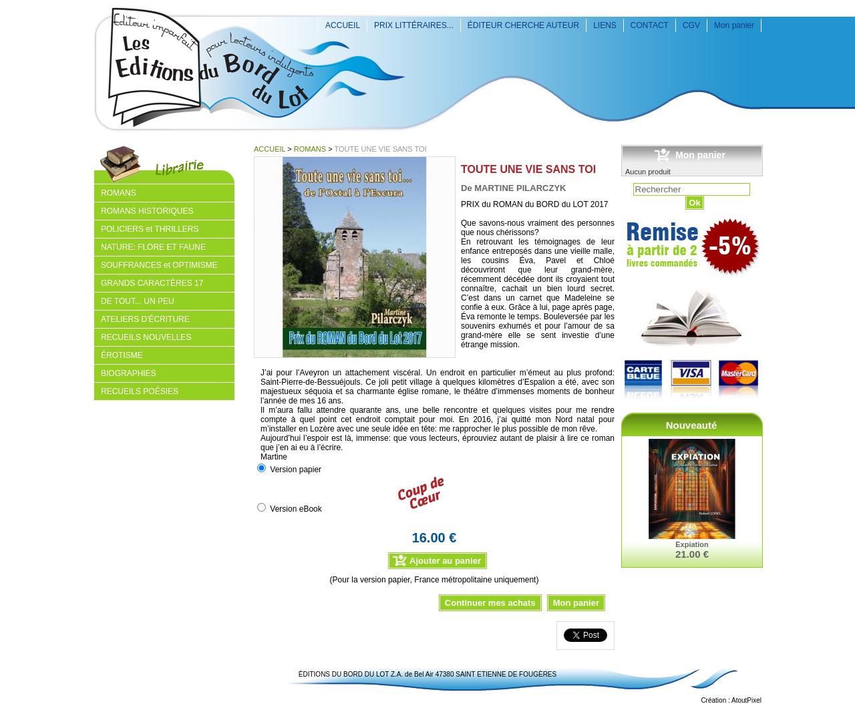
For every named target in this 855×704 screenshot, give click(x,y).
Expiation (692, 544)
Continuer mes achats (490, 603)
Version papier (295, 469)
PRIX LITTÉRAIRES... (414, 25)
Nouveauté (691, 425)
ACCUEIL (342, 25)
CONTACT (650, 25)
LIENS (605, 25)
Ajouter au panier (445, 561)
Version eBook (295, 509)
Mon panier (734, 25)
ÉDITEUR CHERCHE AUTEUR (523, 25)
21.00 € (692, 554)
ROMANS (310, 149)
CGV (691, 25)
